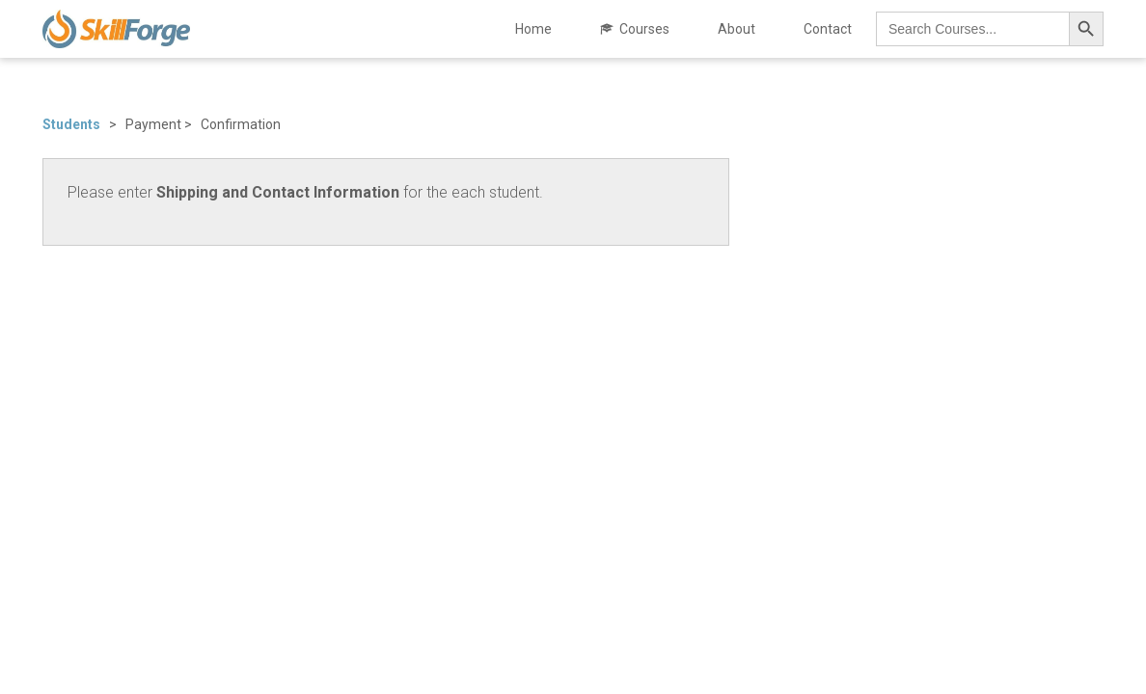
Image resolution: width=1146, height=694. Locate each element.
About (736, 29)
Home (533, 29)
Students (75, 124)
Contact (828, 29)
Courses (644, 29)
